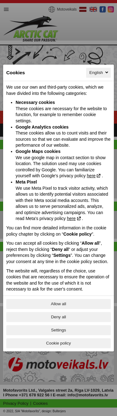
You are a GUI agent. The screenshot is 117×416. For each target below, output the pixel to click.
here (91, 175)
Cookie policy (58, 343)
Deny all (58, 317)
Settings (58, 330)
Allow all (58, 303)
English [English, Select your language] (99, 72)
